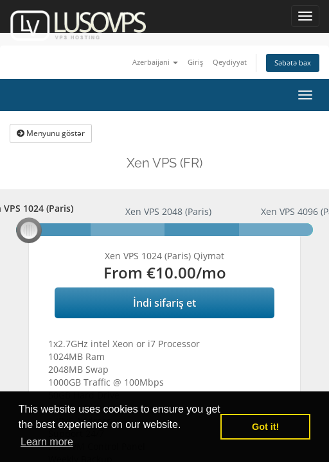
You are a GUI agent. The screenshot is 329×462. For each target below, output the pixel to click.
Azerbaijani (155, 62)
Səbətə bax (292, 62)
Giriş (195, 62)
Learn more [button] (47, 441)
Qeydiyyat (230, 62)
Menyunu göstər (51, 133)
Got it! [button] (265, 427)
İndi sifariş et (164, 303)
